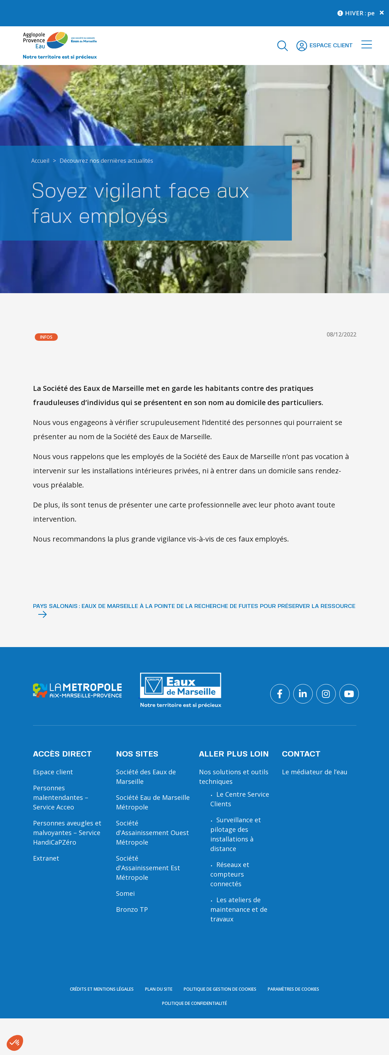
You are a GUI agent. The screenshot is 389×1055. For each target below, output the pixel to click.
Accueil (40, 161)
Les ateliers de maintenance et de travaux (238, 909)
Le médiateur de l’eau (315, 772)
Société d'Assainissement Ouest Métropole (152, 832)
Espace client (53, 772)
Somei (125, 893)
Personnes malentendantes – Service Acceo (60, 797)
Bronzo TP (132, 909)
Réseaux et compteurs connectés (229, 874)
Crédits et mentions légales (102, 1032)
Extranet (46, 858)
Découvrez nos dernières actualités (106, 161)
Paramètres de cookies (293, 1032)
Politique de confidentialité (194, 1046)
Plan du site (158, 1032)
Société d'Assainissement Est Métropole (148, 868)
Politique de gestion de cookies (220, 1032)
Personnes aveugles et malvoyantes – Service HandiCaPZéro (67, 832)
